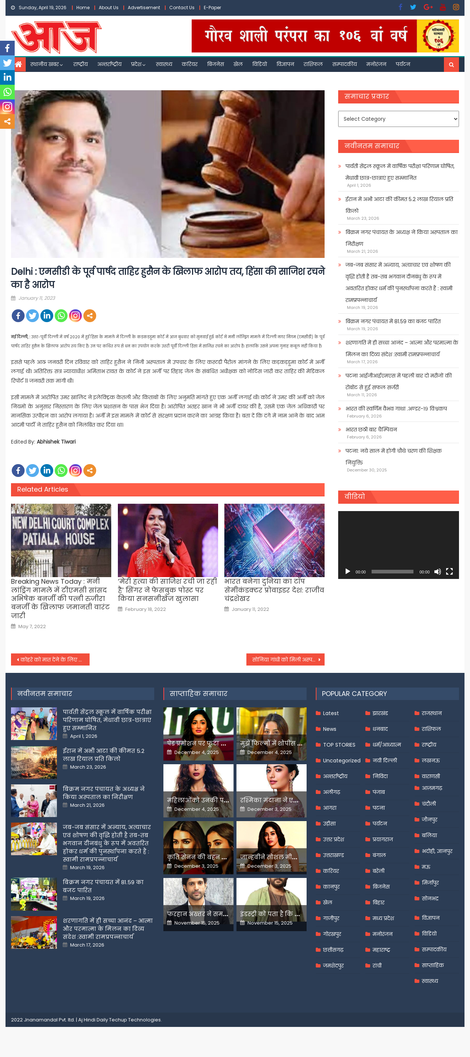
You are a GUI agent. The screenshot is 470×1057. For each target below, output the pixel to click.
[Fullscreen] (449, 571)
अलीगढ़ (331, 792)
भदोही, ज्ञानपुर (437, 851)
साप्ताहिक (433, 965)
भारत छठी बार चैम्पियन (371, 429)
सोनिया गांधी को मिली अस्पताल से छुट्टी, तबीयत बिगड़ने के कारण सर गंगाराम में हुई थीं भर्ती (288, 659)
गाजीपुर (331, 918)
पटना (379, 808)
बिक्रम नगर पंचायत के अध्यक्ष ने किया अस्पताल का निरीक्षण (402, 238)
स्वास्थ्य (164, 64)
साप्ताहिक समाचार (199, 693)
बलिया (429, 835)
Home (83, 7)
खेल (238, 64)
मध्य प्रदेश (383, 918)
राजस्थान (432, 713)
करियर (190, 64)
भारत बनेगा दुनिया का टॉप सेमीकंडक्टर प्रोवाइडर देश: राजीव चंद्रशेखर (274, 590)
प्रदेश (136, 64)
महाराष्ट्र (381, 950)
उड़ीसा (329, 823)
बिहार (378, 902)
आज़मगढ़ (432, 788)
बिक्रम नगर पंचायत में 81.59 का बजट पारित (393, 321)
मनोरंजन (376, 64)
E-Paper (212, 7)
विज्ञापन (285, 64)
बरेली (378, 871)
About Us (109, 7)
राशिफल (313, 64)
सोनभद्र (430, 898)
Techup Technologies (135, 1019)
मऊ (426, 867)
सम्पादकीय (344, 64)
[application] (398, 545)
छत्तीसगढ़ (333, 950)
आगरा (329, 808)
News (329, 729)
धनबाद (380, 729)
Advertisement (144, 7)
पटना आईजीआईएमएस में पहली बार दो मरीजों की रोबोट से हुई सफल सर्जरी (399, 381)
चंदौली (429, 804)
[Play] (347, 571)
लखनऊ (431, 760)
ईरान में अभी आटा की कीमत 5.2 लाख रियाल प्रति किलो (399, 205)
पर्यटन (403, 64)
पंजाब (379, 792)
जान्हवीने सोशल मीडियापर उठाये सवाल (293, 857)
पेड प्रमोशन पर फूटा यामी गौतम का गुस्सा (223, 743)
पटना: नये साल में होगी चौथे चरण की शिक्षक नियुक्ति (394, 456)
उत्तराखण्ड (333, 855)
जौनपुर (429, 819)
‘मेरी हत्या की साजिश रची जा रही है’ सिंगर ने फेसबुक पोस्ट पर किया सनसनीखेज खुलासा (167, 590)
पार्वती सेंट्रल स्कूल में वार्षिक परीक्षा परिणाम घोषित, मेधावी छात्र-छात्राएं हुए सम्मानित (400, 172)
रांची (377, 965)
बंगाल (379, 855)
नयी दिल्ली (385, 760)
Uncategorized (342, 760)
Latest (331, 713)
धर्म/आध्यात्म (387, 744)
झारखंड (380, 713)
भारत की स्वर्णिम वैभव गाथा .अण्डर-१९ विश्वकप (396, 408)
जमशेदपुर (333, 965)
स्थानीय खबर (44, 64)
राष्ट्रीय (80, 64)
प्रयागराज (383, 839)
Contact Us (182, 7)
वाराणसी (431, 776)
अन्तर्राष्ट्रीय (109, 64)
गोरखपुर (332, 934)
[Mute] (437, 571)
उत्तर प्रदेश (333, 839)
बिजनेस (215, 64)
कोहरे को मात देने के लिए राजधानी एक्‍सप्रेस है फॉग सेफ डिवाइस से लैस (55, 659)
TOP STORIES (339, 744)
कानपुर (331, 886)
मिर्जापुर (430, 882)
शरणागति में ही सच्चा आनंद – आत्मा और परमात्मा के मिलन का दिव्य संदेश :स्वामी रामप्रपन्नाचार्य (402, 348)
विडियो (259, 64)
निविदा (380, 776)
